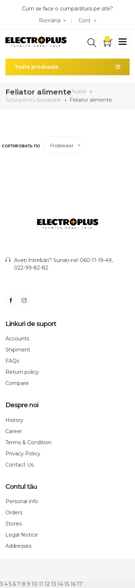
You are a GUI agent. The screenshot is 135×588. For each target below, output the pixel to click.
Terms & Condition (28, 442)
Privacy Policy (22, 453)
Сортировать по (21, 146)
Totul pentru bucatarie (33, 100)
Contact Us (19, 464)
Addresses (18, 546)
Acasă (78, 91)
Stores (13, 523)
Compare (17, 383)
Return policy (22, 372)
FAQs (12, 361)
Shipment (17, 349)
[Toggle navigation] (122, 42)
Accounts (17, 338)
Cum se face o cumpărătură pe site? (67, 8)
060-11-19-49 (96, 260)
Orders (13, 512)
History (14, 420)
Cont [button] (84, 20)
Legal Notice (21, 535)
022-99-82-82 (31, 268)
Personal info (21, 501)
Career (13, 431)
